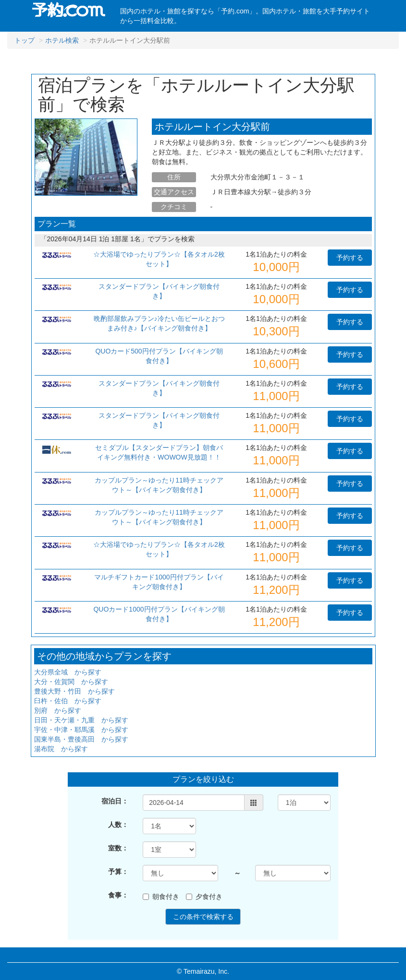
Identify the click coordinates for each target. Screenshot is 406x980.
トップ (24, 40)
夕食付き (204, 896)
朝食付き (161, 896)
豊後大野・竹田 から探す (74, 691)
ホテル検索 (62, 40)
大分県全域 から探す (67, 672)
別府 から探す (57, 710)
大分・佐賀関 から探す (71, 681)
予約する (349, 257)
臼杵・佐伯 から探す (67, 701)
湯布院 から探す (61, 749)
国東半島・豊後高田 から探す (81, 739)
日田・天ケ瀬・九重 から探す (81, 720)
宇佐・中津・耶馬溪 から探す (81, 729)
